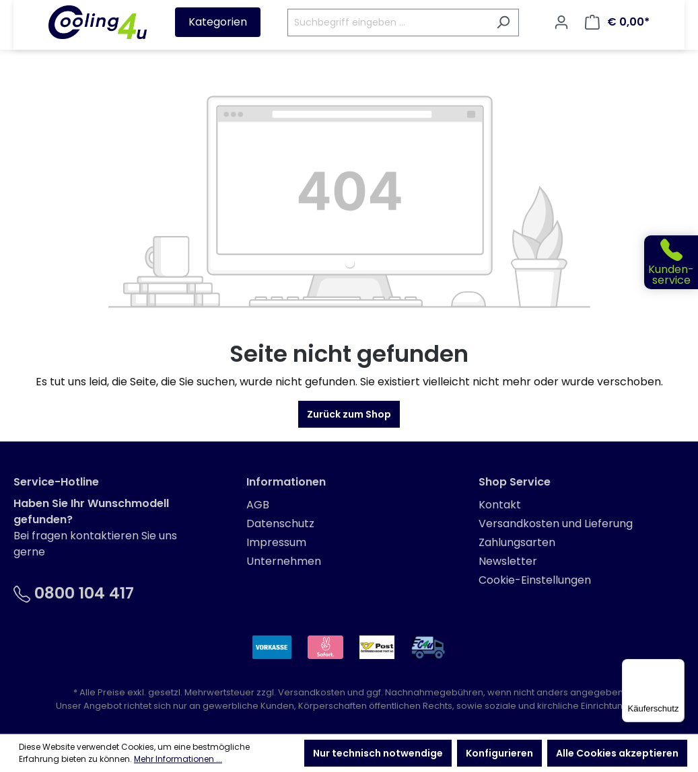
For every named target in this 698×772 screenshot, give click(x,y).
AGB (257, 504)
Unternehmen (283, 561)
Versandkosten (311, 692)
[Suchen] (503, 22)
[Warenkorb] (617, 22)
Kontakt (500, 504)
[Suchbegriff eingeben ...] (387, 22)
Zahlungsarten (517, 542)
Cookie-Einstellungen (535, 580)
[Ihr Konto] (561, 22)
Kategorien (217, 22)
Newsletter (508, 561)
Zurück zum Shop (349, 414)
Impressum (276, 542)
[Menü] (676, 667)
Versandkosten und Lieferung (556, 523)
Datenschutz (280, 523)
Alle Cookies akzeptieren (617, 753)
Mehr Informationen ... (178, 759)
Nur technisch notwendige (378, 753)
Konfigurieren (499, 753)
